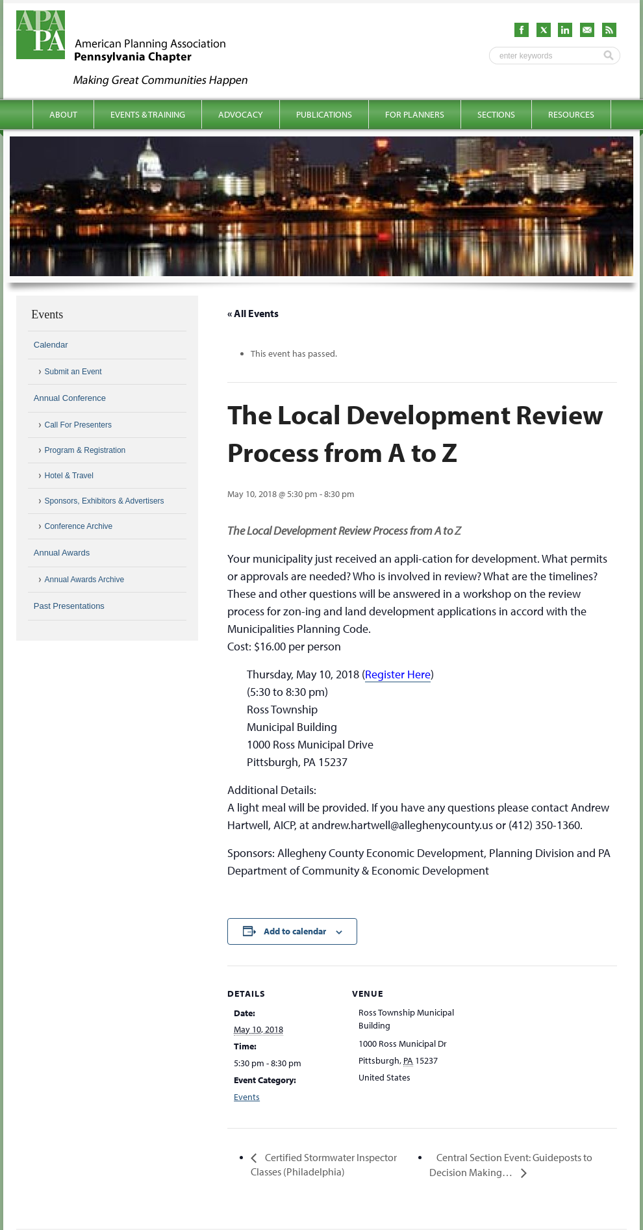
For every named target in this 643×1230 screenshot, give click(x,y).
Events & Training (147, 114)
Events (247, 1097)
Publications (324, 114)
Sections (496, 114)
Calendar (51, 345)
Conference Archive (79, 526)
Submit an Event (73, 371)
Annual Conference (70, 398)
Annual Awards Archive (85, 579)
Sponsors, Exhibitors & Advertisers (104, 501)
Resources (571, 114)
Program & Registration (85, 450)
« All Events (253, 313)
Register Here (398, 674)
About (63, 114)
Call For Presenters (78, 424)
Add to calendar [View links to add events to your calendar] (295, 931)
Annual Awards (62, 552)
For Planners (414, 114)
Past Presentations (69, 606)
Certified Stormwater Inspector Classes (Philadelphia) (324, 1164)
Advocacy (240, 114)
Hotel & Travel (69, 475)
